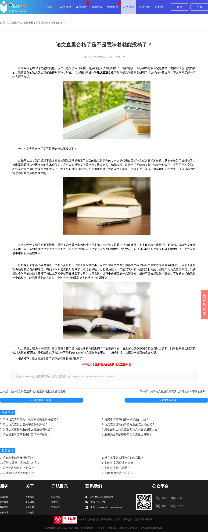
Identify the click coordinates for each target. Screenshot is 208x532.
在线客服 (204, 304)
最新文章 (30, 507)
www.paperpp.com (78, 528)
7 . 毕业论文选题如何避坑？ (17, 472)
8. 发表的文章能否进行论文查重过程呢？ (127, 434)
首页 (50, 6)
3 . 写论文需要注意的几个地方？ (20, 462)
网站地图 (30, 512)
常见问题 (30, 502)
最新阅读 (8, 412)
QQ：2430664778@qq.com (99, 497)
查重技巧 (55, 502)
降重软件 (81, 6)
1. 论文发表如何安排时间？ (17, 457)
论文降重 (4, 502)
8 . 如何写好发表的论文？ (117, 472)
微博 (164, 506)
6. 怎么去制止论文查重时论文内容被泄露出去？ (131, 429)
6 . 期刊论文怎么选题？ (116, 467)
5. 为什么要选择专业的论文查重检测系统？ (26, 429)
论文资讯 (128, 6)
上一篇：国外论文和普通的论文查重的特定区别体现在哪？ (34, 391)
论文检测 (4, 497)
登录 (179, 7)
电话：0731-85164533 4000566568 (103, 507)
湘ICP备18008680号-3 (130, 528)
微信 (164, 498)
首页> (3, 22)
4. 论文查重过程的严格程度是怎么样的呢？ (128, 424)
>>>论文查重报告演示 (41, 400)
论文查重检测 (82, 265)
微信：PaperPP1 (95, 502)
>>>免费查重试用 (166, 400)
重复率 (90, 164)
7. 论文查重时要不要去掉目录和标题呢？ (25, 434)
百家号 (181, 506)
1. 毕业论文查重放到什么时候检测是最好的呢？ (29, 419)
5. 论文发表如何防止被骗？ (17, 467)
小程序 (181, 498)
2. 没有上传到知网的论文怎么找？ (123, 457)
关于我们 (160, 6)
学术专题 (144, 6)
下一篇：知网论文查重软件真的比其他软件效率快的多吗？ (174, 391)
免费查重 (112, 6)
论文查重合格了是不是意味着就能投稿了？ (42, 22)
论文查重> (12, 22)
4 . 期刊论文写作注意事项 (117, 462)
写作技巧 (55, 507)
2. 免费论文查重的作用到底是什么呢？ (125, 419)
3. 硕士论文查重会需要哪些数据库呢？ (24, 424)
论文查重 (65, 6)
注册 (199, 7)
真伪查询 (97, 6)
